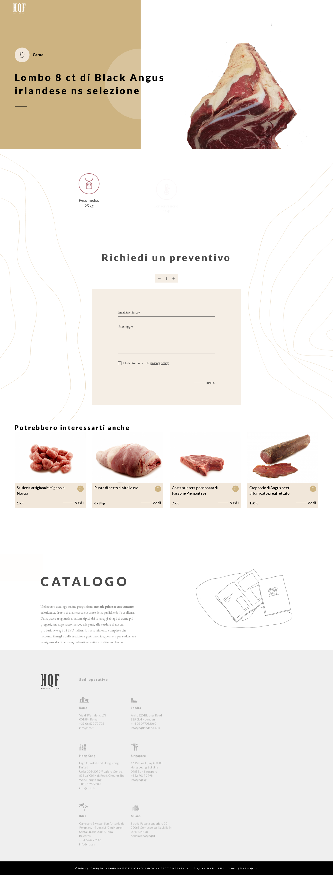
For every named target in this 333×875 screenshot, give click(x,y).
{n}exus (253, 868)
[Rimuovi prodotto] (159, 284)
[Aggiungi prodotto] (173, 284)
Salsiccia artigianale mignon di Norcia (41, 490)
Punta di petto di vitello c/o (116, 487)
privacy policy (159, 369)
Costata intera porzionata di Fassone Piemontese (195, 490)
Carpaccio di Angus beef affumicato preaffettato (269, 490)
